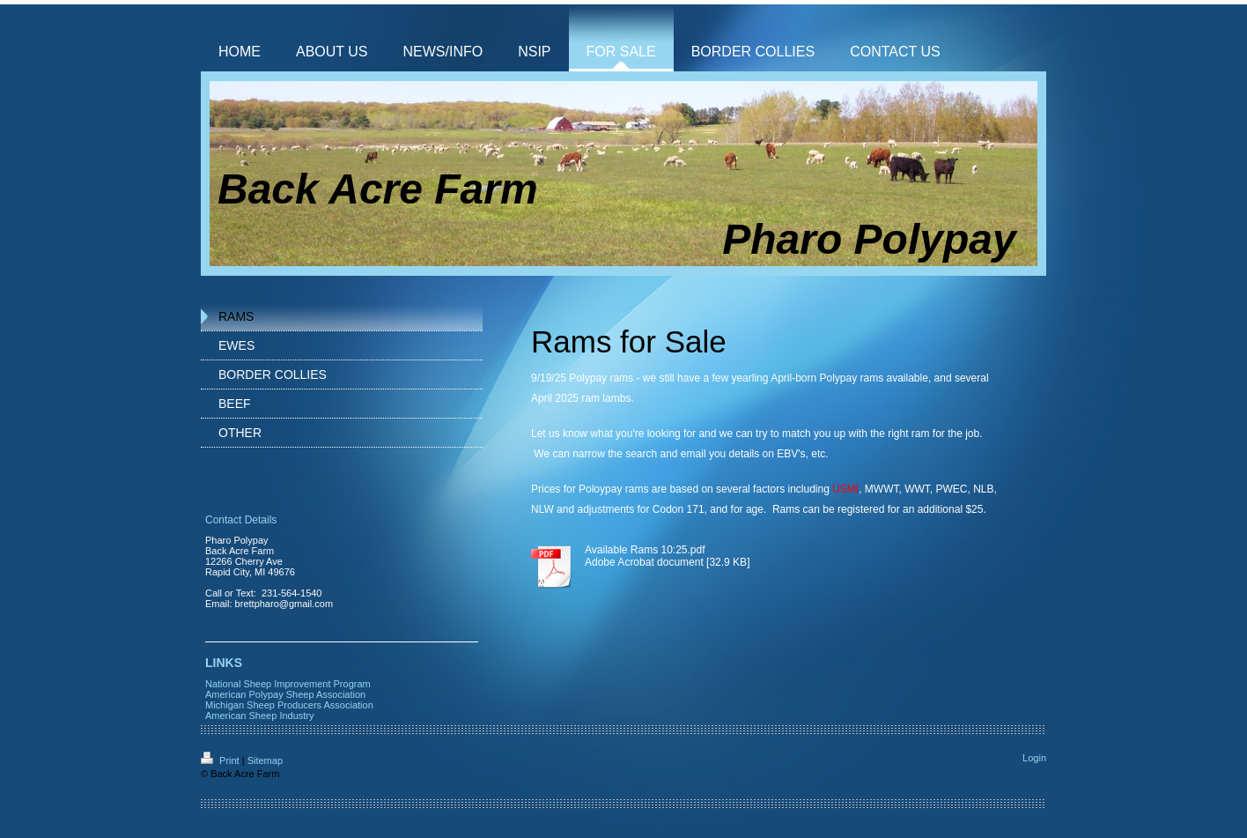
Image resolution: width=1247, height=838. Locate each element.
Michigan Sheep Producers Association (289, 705)
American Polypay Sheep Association (285, 694)
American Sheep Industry (259, 715)
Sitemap (265, 760)
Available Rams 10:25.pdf (645, 550)
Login (1034, 758)
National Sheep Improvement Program (288, 684)
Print (221, 760)
